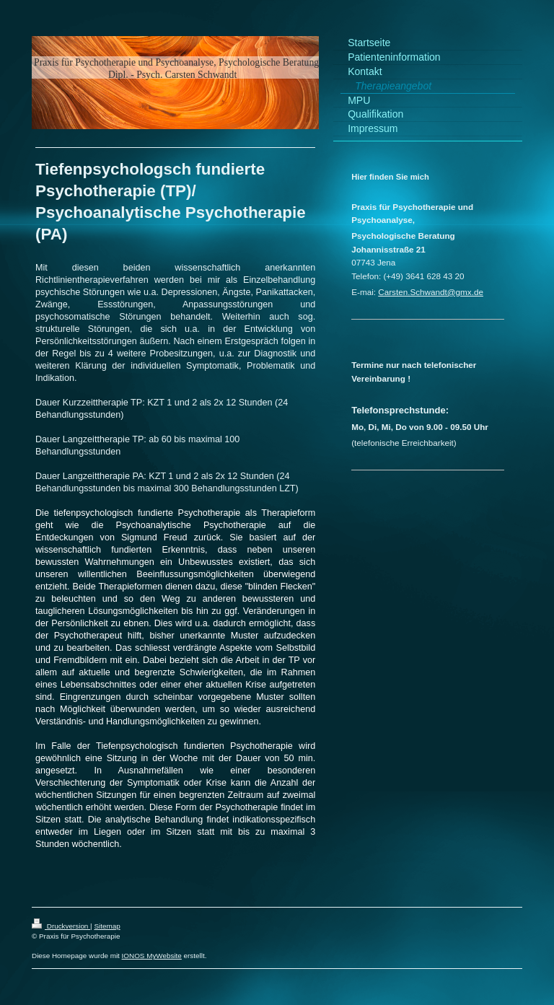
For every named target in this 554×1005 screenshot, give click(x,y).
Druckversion (61, 926)
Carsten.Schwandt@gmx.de (430, 292)
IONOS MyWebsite (152, 956)
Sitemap (107, 926)
